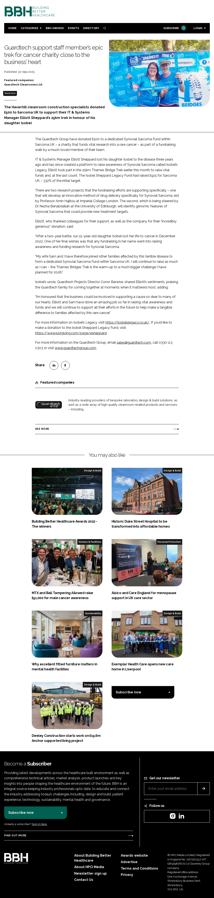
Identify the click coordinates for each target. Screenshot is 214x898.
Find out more (15, 835)
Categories (29, 28)
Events (73, 28)
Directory (91, 28)
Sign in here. (39, 824)
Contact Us (83, 880)
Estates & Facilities (90, 542)
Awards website (134, 855)
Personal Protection (169, 542)
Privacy (127, 875)
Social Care (10, 93)
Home (12, 28)
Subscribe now (128, 692)
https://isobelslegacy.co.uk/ (127, 322)
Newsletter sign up (90, 873)
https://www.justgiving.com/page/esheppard (71, 333)
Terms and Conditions (139, 868)
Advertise (129, 862)
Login (198, 28)
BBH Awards (55, 28)
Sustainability (93, 613)
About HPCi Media (89, 867)
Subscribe (174, 28)
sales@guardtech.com (134, 342)
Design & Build (92, 470)
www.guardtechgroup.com (75, 348)
